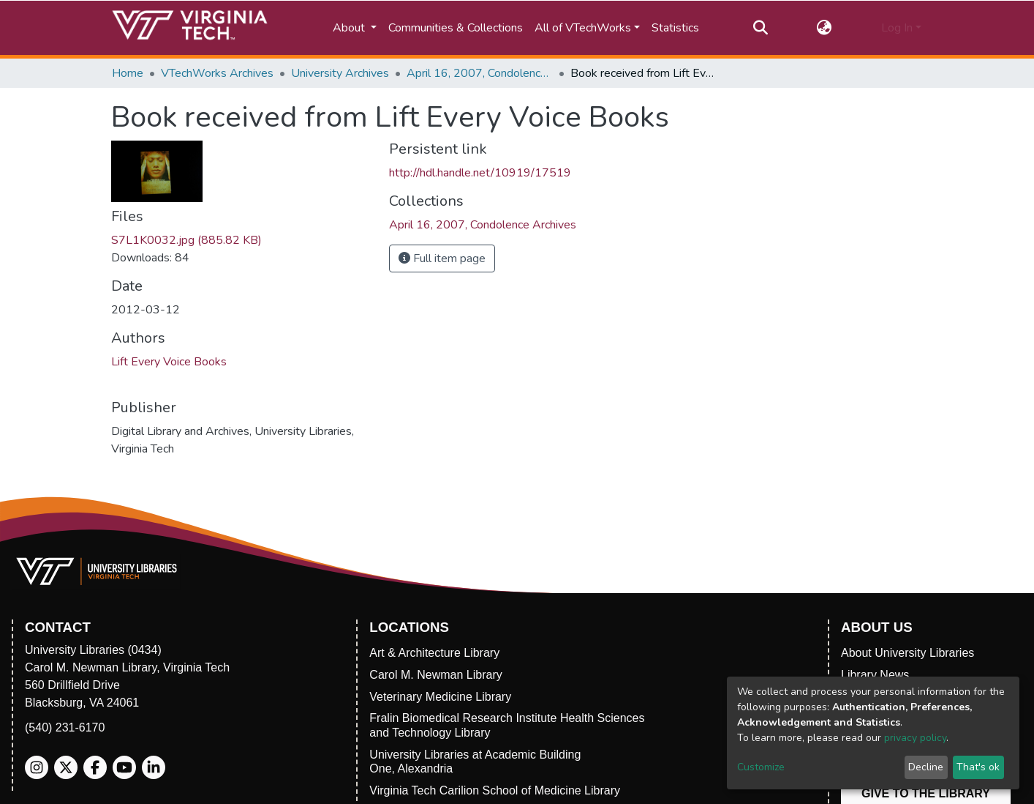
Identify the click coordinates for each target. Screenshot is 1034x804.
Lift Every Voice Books (169, 362)
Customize (761, 767)
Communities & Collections (455, 28)
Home (127, 73)
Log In (897, 28)
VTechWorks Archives (217, 73)
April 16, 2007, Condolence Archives (480, 73)
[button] (824, 28)
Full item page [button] (442, 258)
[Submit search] (760, 28)
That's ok (978, 767)
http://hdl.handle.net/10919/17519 (480, 173)
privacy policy (915, 738)
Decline (925, 767)
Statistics (675, 28)
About (350, 28)
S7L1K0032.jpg (186, 240)
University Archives (340, 73)
